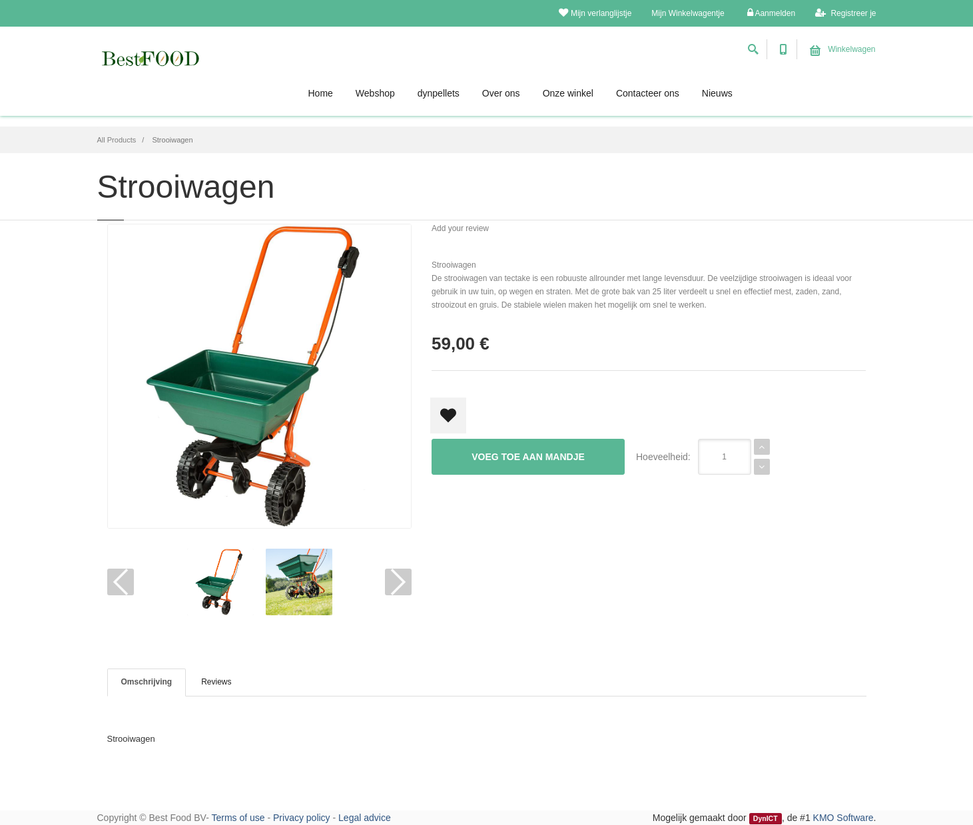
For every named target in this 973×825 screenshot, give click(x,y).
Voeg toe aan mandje (528, 456)
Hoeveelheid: (663, 456)
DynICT (765, 818)
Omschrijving (146, 682)
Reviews (216, 682)
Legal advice (364, 817)
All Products (117, 140)
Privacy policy (301, 817)
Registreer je (845, 13)
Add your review (460, 228)
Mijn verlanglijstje (595, 13)
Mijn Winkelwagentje (687, 13)
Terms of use (237, 817)
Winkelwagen (843, 49)
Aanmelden (771, 13)
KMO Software (843, 817)
